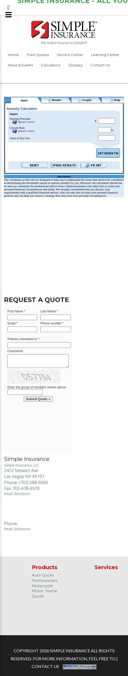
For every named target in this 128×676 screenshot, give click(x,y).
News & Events (20, 65)
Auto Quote (43, 575)
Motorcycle (42, 586)
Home (13, 55)
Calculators (50, 65)
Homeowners (44, 580)
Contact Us (100, 65)
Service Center (70, 55)
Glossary (75, 65)
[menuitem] (13, 55)
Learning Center (105, 55)
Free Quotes (38, 55)
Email (9, 493)
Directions (22, 493)
